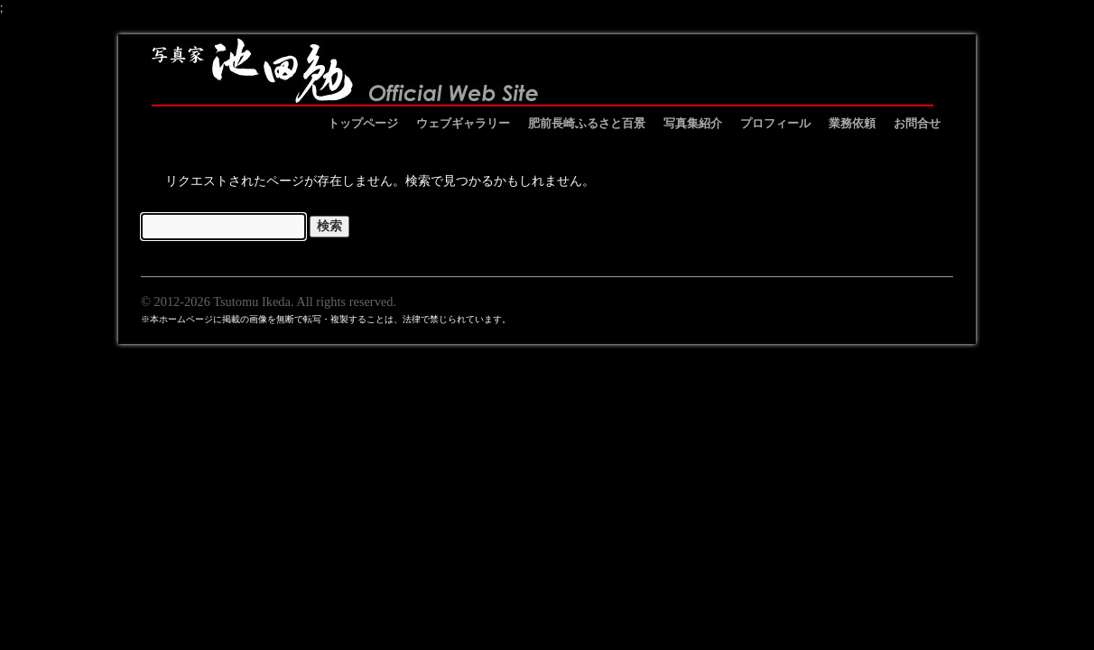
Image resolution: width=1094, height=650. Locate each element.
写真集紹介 (692, 123)
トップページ (363, 123)
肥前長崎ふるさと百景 (586, 123)
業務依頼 (852, 123)
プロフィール (775, 123)
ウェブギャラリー (463, 123)
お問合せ (917, 123)
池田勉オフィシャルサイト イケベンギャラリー (542, 70)
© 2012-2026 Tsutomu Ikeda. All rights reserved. (268, 301)
